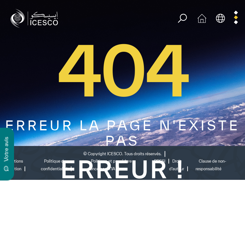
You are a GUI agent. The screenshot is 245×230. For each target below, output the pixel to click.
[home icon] (201, 18)
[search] (182, 18)
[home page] (36, 18)
